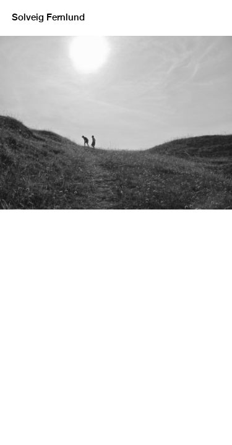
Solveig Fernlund (48, 17)
